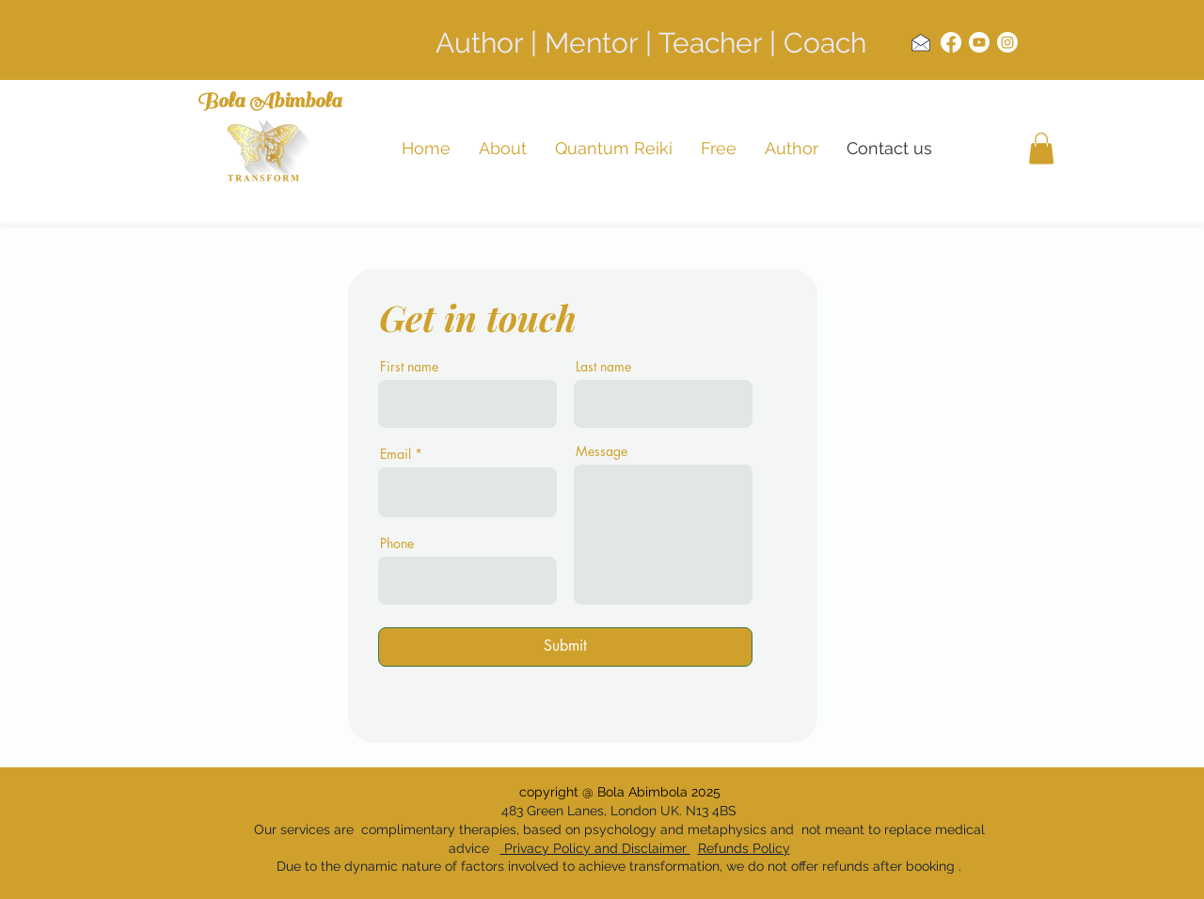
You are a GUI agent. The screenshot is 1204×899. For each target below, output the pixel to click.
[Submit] (565, 647)
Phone (397, 543)
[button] (1041, 148)
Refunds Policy (744, 848)
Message (601, 451)
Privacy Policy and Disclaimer (595, 848)
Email (395, 454)
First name (409, 366)
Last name (603, 366)
